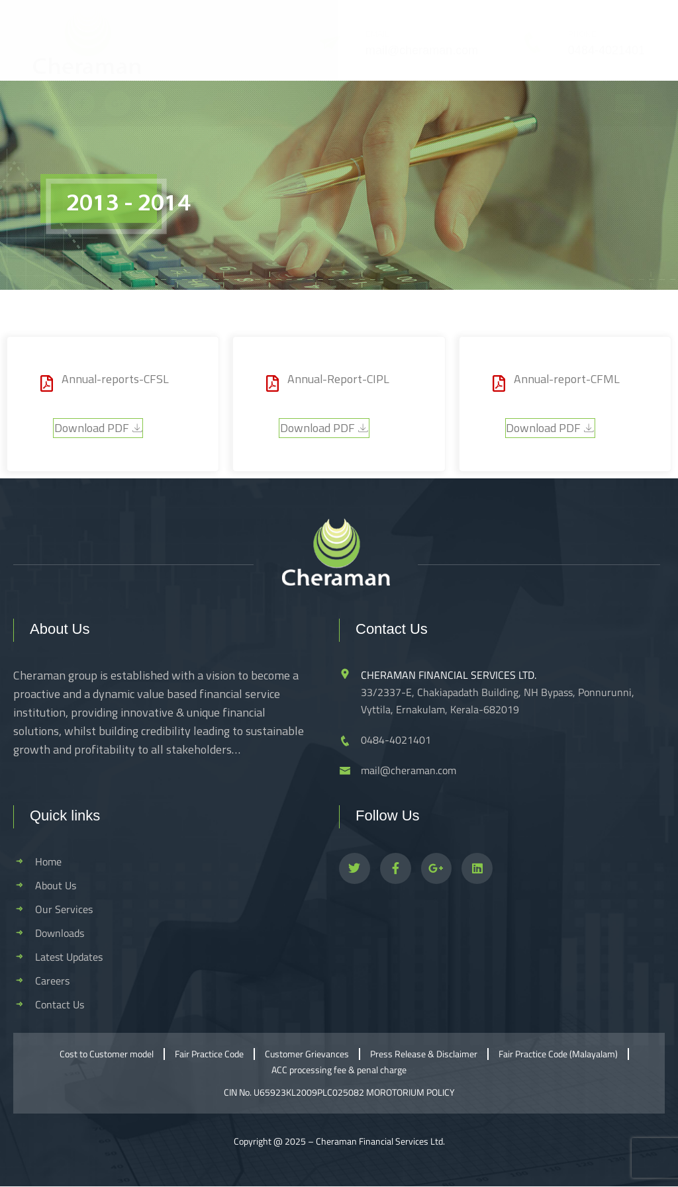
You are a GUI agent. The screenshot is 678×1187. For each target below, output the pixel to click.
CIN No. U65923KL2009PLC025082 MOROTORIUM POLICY (339, 1092)
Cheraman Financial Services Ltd (379, 1141)
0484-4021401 (606, 50)
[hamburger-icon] (630, 103)
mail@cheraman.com (421, 50)
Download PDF (98, 428)
